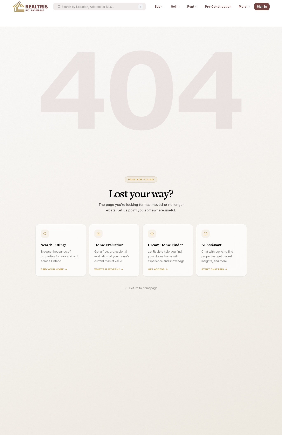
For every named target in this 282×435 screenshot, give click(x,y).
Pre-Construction (218, 6)
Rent (192, 6)
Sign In (262, 6)
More (244, 6)
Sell (175, 6)
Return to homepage (141, 288)
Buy (159, 6)
